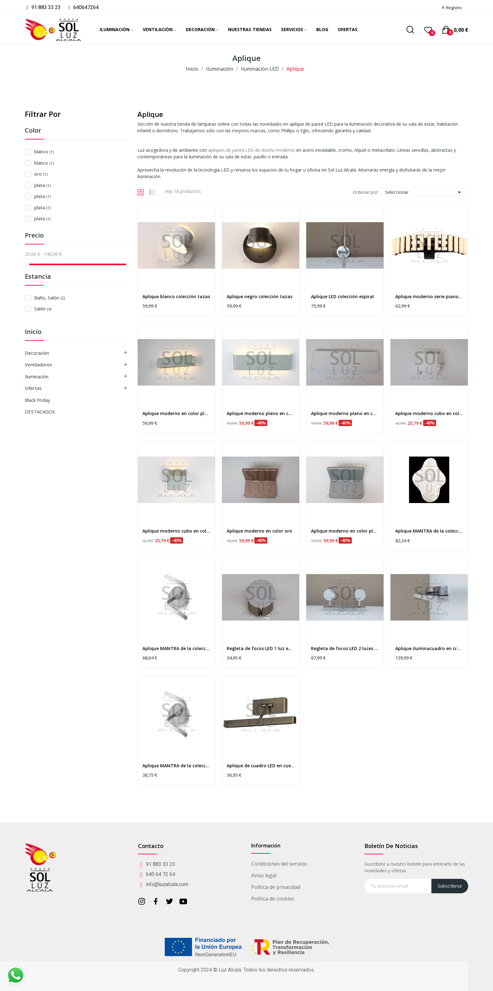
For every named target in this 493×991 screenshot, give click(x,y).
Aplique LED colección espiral (342, 296)
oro (40, 174)
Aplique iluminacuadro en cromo (429, 648)
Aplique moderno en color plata (345, 531)
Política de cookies (272, 898)
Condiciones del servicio (279, 863)
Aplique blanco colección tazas (176, 296)
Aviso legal (263, 875)
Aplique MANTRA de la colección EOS (429, 531)
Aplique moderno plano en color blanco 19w (345, 413)
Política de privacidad (275, 887)
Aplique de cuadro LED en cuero (261, 766)
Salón (42, 308)
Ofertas (33, 388)
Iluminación (36, 376)
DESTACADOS (40, 411)
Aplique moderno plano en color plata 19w (261, 413)
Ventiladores (38, 364)
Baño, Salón (49, 297)
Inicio (33, 332)
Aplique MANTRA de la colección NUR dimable (176, 648)
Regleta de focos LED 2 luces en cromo (345, 648)
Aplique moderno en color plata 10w (176, 413)
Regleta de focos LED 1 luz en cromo (261, 648)
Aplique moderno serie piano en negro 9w (429, 296)
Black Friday (37, 400)
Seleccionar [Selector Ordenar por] (424, 192)
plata (42, 185)
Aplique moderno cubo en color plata (176, 531)
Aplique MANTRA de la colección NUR (176, 766)
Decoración (37, 353)
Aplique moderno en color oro (259, 531)
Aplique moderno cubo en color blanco (429, 413)
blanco (44, 151)
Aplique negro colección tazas (259, 296)
